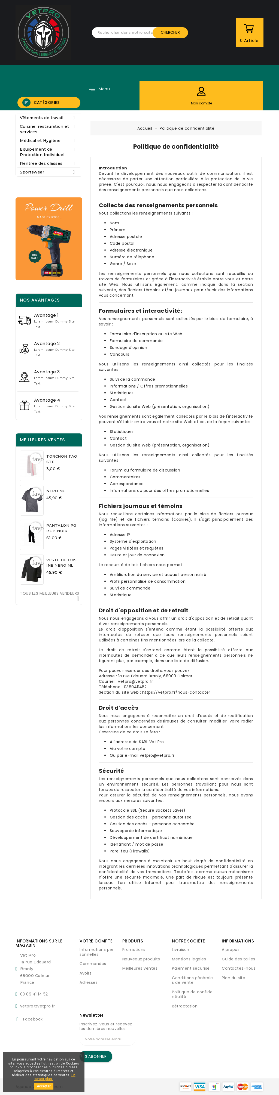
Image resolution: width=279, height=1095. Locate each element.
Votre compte (96, 941)
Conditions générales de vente (192, 980)
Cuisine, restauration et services (49, 129)
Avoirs (86, 973)
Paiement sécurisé (191, 968)
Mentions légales (189, 959)
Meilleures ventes (140, 968)
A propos (230, 949)
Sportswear (49, 172)
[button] (201, 91)
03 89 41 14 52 (34, 994)
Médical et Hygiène (49, 140)
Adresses (89, 982)
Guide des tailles (238, 959)
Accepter (43, 1086)
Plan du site (233, 978)
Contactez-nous (239, 968)
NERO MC (55, 491)
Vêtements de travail (49, 117)
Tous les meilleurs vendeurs (49, 596)
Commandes (93, 963)
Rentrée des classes (49, 163)
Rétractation (185, 1006)
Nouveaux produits (141, 959)
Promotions (133, 949)
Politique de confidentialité (192, 994)
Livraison (180, 949)
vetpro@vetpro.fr (37, 1006)
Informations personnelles (97, 952)
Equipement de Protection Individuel (49, 152)
